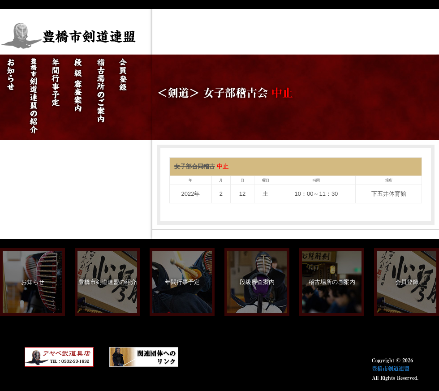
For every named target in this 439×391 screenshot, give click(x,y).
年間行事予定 (182, 282)
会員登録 (406, 282)
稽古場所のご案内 (332, 282)
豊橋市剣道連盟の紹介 (107, 282)
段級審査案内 (257, 282)
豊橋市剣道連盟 (390, 368)
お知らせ (32, 282)
